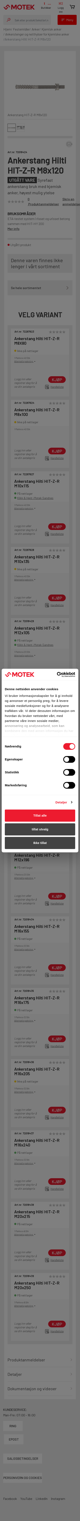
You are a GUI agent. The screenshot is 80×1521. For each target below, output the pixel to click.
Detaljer (61, 802)
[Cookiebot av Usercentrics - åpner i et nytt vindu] (57, 674)
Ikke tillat (40, 843)
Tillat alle (40, 815)
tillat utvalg (40, 829)
